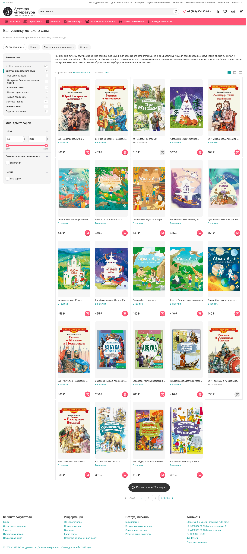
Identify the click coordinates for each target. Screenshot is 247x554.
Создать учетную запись (15, 526)
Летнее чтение (27, 106)
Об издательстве (98, 2)
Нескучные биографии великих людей (27, 81)
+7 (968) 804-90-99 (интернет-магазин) (206, 526)
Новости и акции (72, 526)
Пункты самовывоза (158, 2)
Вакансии (223, 2)
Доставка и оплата (121, 2)
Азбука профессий (27, 97)
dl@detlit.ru (192, 538)
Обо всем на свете (27, 75)
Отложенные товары (13, 534)
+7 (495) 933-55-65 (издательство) (204, 530)
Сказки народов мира (27, 92)
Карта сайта (70, 534)
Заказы (7, 530)
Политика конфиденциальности (80, 538)
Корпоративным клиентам (200, 2)
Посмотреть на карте (197, 542)
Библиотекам (132, 522)
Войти (6, 522)
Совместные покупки (136, 530)
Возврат (139, 2)
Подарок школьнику (27, 111)
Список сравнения (12, 538)
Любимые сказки (27, 87)
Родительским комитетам (138, 534)
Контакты (237, 2)
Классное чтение (27, 101)
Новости (178, 2)
